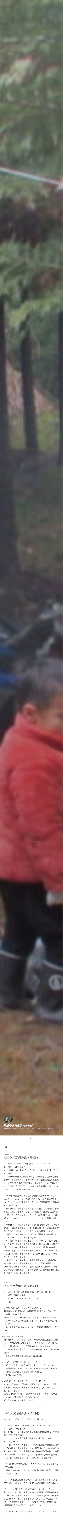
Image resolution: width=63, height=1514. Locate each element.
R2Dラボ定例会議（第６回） (22, 1413)
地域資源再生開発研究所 (18, 1125)
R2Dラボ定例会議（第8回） (21, 1157)
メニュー (31, 1138)
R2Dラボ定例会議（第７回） (22, 1285)
